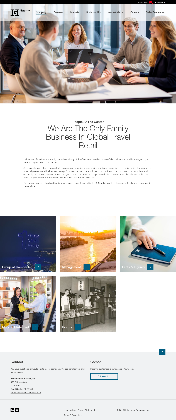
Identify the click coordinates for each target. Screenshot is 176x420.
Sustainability (93, 12)
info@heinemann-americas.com (26, 392)
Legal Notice (70, 410)
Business (58, 12)
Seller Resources (155, 12)
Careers (134, 12)
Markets (74, 12)
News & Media (115, 12)
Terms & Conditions (73, 415)
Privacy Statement (86, 410)
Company (41, 12)
